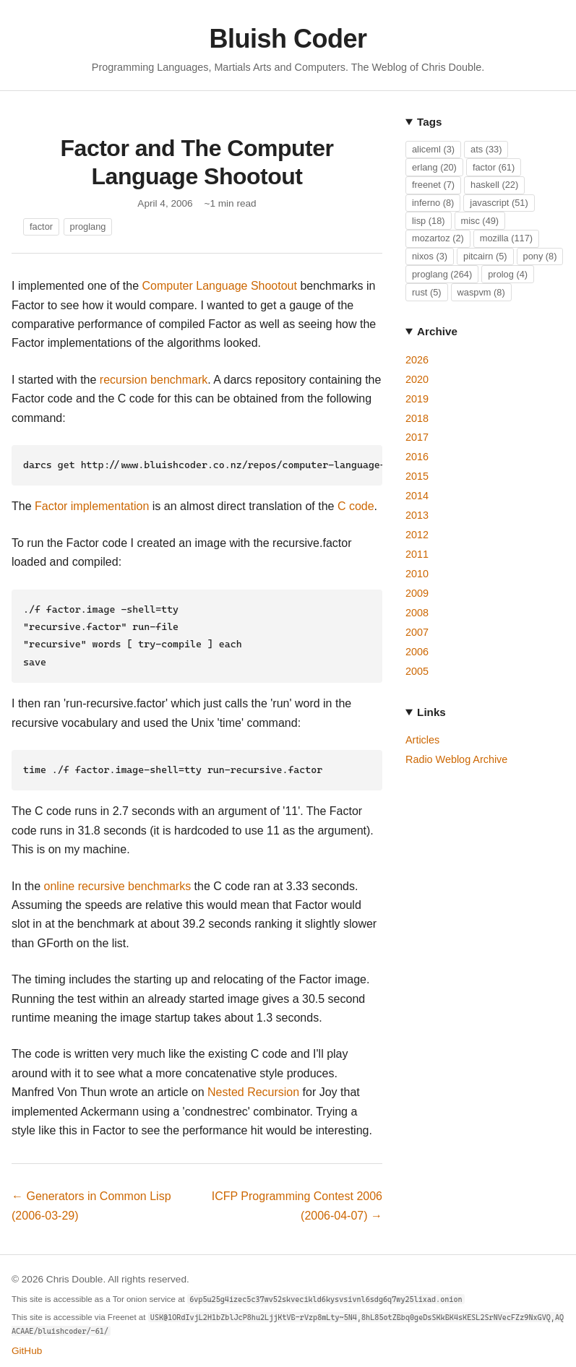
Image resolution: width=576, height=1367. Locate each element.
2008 (417, 612)
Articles (422, 740)
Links (431, 712)
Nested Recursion (253, 1083)
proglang (88, 226)
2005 (417, 671)
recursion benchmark (153, 380)
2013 (417, 515)
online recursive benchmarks (117, 877)
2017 (417, 437)
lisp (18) (428, 220)
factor (41, 226)
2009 (417, 593)
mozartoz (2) (438, 238)
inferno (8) (433, 202)
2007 (417, 632)
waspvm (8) (481, 292)
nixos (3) (429, 256)
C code (356, 505)
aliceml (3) (433, 149)
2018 (417, 418)
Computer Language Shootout (219, 286)
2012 (417, 534)
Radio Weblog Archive (456, 759)
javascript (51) (499, 202)
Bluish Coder (287, 38)
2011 (417, 554)
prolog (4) (508, 274)
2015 (417, 476)
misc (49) (480, 220)
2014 (417, 495)
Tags (429, 122)
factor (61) (494, 167)
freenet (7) (433, 184)
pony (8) (540, 256)
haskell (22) (494, 184)
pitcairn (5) (485, 256)
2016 (417, 456)
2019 (417, 399)
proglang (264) (442, 274)
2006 (417, 651)
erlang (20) (434, 167)
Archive (437, 331)
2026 (417, 360)
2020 (417, 379)
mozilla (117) (506, 238)
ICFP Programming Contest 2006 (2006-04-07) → (297, 1196)
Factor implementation (92, 505)
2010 (417, 573)
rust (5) (427, 292)
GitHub (27, 1342)
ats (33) (486, 149)
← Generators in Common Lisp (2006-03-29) (91, 1196)
